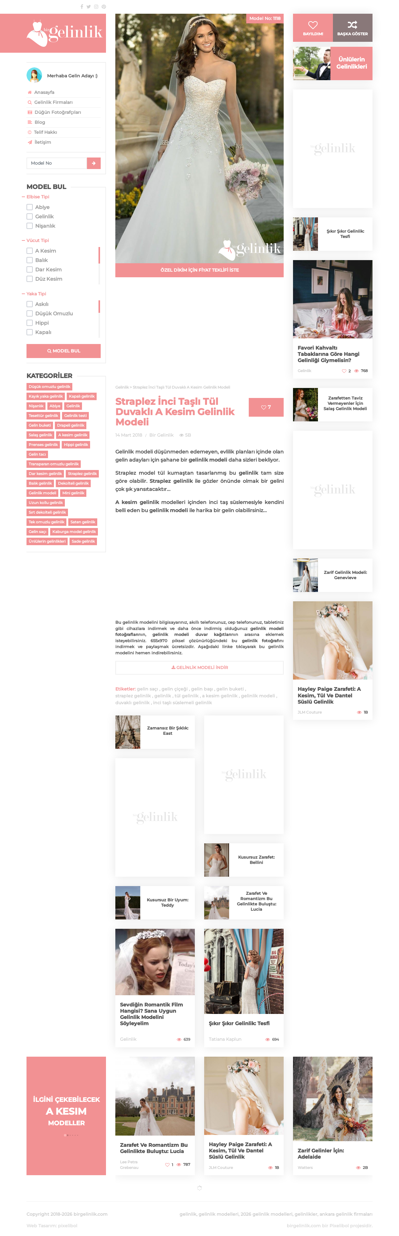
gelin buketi (230, 689)
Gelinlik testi (75, 415)
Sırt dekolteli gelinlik (47, 512)
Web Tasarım (41, 1218)
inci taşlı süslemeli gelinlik (182, 702)
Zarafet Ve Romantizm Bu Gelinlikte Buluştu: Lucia (256, 901)
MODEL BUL (63, 351)
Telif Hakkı (41, 132)
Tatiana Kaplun (225, 1039)
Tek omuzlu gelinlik (46, 522)
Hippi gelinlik (76, 444)
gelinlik (162, 696)
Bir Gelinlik (161, 435)
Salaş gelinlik (40, 435)
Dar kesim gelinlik (45, 473)
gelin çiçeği (174, 689)
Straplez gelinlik (82, 473)
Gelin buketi (40, 425)
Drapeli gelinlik (70, 425)
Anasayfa (40, 92)
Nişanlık (36, 406)
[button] (65, 1135)
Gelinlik (73, 406)
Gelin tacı (37, 454)
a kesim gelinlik (220, 696)
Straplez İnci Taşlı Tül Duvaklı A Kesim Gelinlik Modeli (174, 412)
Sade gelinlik (83, 541)
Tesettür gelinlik (43, 415)
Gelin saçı (37, 531)
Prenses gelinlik (43, 444)
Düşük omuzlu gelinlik (49, 386)
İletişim (38, 142)
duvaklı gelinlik (132, 702)
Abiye (55, 406)
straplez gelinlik (133, 696)
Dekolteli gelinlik (73, 483)
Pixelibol (339, 1218)
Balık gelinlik (40, 483)
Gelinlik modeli (42, 493)
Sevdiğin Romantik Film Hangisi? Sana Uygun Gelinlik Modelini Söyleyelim (155, 1014)
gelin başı (202, 689)
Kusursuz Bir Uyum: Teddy (167, 902)
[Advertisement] (199, 334)
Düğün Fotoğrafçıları (53, 112)
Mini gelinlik (73, 493)
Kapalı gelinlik (81, 396)
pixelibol (67, 1218)
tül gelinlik (187, 696)
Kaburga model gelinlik (74, 531)
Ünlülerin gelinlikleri (47, 541)
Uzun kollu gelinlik (46, 502)
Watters (305, 1167)
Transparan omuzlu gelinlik (54, 464)
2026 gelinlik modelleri (266, 1206)
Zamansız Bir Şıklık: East (168, 730)
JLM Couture (310, 722)
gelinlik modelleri (218, 1206)
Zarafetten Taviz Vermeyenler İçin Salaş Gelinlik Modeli (345, 413)
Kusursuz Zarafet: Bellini (256, 859)
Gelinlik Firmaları (49, 102)
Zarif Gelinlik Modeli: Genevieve (345, 584)
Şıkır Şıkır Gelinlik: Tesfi (242, 1023)
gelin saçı (147, 689)
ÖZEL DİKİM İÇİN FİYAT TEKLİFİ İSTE (200, 270)
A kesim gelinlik (72, 435)
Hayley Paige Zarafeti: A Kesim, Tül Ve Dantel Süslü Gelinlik (332, 705)
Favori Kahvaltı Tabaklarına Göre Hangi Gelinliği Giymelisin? (332, 363)
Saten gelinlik (82, 522)
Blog (35, 122)
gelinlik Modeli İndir (199, 667)
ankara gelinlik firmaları (346, 1206)
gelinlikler (306, 1206)
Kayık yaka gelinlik (46, 396)
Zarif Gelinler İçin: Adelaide (323, 1154)
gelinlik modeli (258, 696)
